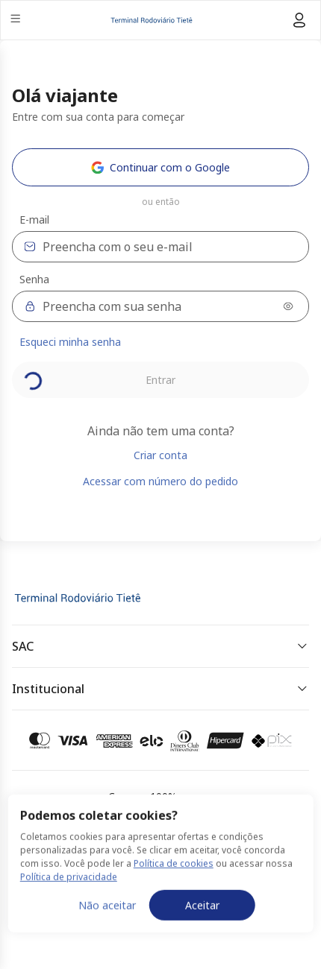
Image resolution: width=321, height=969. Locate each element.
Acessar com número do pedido (160, 481)
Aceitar (202, 936)
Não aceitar (107, 936)
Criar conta (160, 455)
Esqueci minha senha (70, 342)
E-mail (34, 220)
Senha (34, 279)
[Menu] (17, 20)
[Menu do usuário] (299, 20)
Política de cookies (174, 894)
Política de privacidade (68, 908)
